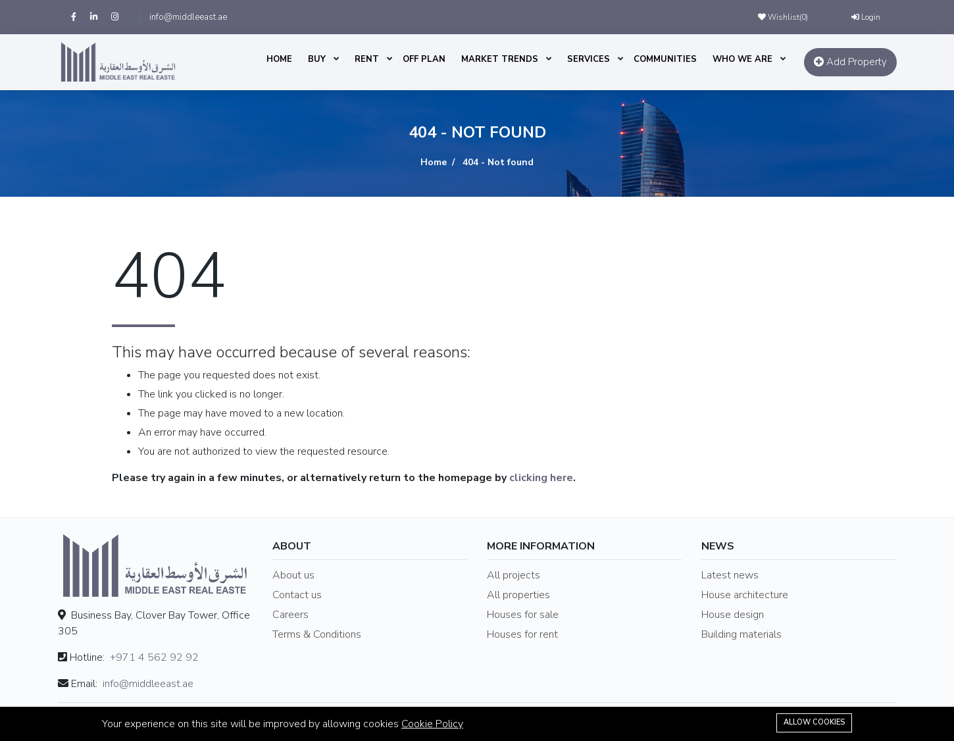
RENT (367, 59)
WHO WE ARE (742, 59)
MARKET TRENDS (499, 59)
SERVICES (588, 59)
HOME (279, 59)
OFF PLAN (424, 59)
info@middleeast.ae (188, 17)
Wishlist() (783, 17)
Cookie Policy (432, 724)
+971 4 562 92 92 (154, 657)
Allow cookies (814, 722)
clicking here (541, 478)
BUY (317, 59)
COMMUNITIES (665, 59)
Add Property (850, 61)
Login (865, 17)
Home (433, 162)
